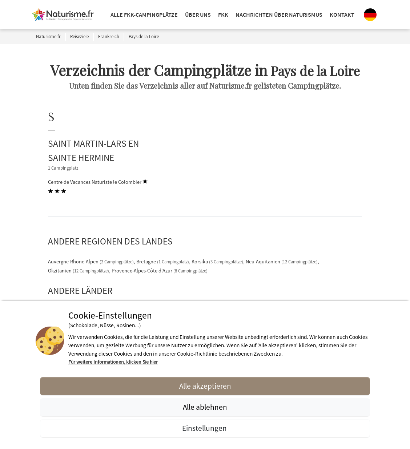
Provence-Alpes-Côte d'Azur (160, 270)
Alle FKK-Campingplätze (144, 14)
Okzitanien (79, 270)
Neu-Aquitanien (282, 261)
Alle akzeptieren (205, 386)
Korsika (218, 261)
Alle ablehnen (205, 407)
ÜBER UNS (198, 14)
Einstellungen (205, 428)
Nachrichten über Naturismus (279, 14)
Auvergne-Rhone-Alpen (91, 261)
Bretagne (163, 261)
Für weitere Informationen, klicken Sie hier (113, 362)
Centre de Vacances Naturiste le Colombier (98, 186)
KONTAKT (342, 14)
